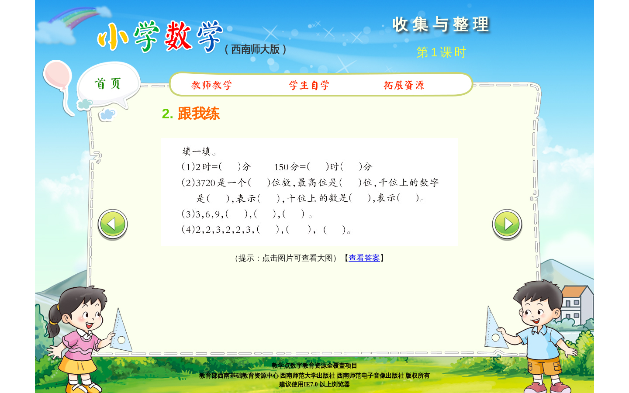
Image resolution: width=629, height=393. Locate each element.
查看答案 (364, 258)
